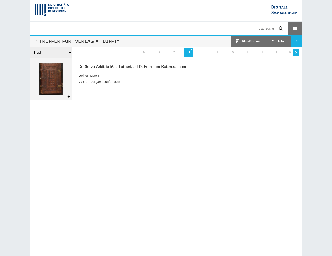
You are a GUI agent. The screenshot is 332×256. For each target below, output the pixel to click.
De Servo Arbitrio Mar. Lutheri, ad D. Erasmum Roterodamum (132, 67)
